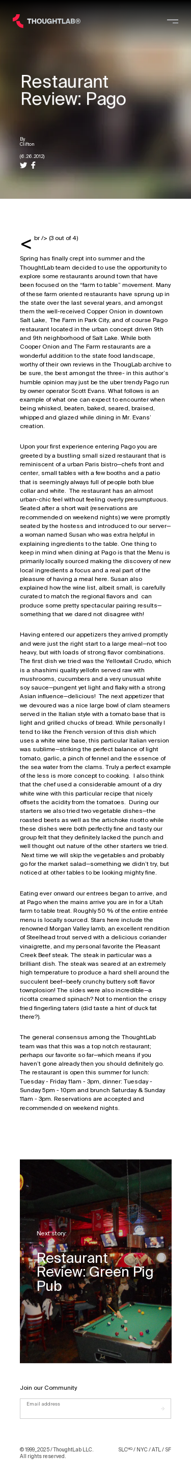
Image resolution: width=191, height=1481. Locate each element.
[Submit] (166, 1408)
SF (168, 1449)
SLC (125, 1449)
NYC (142, 1449)
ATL (156, 1449)
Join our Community (48, 1388)
